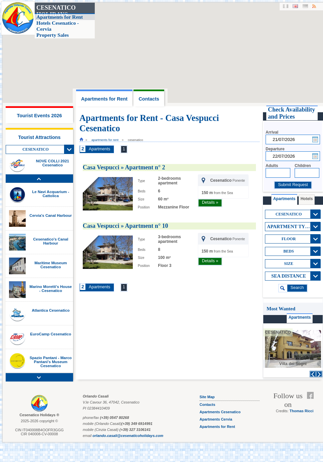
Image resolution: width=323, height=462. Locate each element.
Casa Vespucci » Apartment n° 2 (124, 167)
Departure (275, 149)
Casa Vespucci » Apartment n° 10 (125, 225)
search (297, 287)
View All (69, 149)
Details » (210, 202)
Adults (272, 165)
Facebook (311, 396)
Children (303, 165)
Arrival (272, 132)
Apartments (99, 149)
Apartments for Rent (104, 140)
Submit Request (293, 184)
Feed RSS (311, 404)
